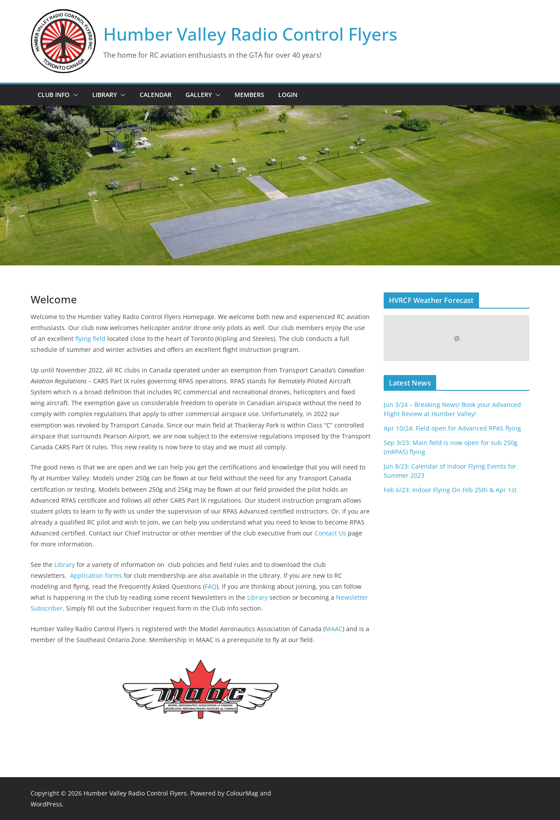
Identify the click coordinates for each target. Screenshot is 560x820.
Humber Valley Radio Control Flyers (250, 34)
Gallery (199, 94)
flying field (90, 338)
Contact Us (329, 533)
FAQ (211, 586)
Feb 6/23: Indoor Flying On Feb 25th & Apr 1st (450, 490)
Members (249, 94)
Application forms (96, 575)
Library (104, 94)
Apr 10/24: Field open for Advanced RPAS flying (452, 428)
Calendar (156, 94)
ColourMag (242, 793)
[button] (74, 95)
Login (288, 94)
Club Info (54, 94)
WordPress (46, 804)
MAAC (334, 629)
